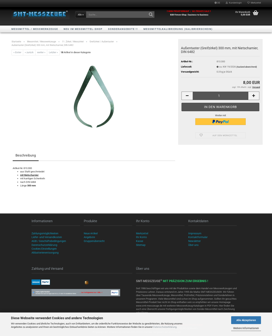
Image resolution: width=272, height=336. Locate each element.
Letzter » (53, 52)
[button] (217, 3)
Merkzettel (254, 2)
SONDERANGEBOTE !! (123, 29)
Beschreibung (25, 155)
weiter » (41, 52)
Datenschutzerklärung (164, 327)
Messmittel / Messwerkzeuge (34, 29)
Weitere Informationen (246, 328)
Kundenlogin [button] (234, 2)
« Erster (17, 52)
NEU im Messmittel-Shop (83, 29)
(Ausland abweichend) (246, 67)
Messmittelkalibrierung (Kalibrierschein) (178, 29)
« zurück (29, 52)
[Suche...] (80, 14)
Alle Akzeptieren (246, 320)
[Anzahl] (220, 96)
